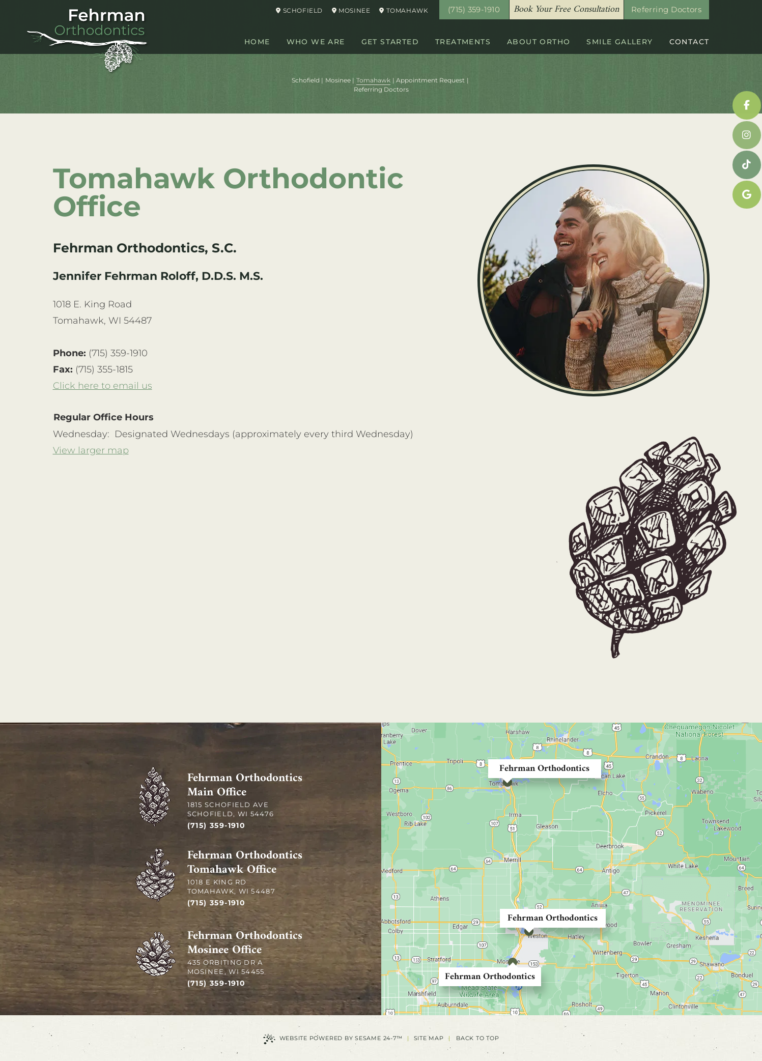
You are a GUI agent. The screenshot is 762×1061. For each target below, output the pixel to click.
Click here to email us (102, 385)
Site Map (429, 1038)
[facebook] (746, 105)
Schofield (299, 10)
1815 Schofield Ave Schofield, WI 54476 (230, 809)
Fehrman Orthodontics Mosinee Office (244, 943)
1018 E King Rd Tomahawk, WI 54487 (231, 886)
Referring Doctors (666, 9)
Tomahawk (403, 10)
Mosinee (351, 10)
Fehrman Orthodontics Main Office (244, 785)
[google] (746, 195)
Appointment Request (430, 80)
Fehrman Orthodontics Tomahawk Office (244, 863)
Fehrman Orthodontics (544, 769)
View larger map (91, 450)
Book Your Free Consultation (566, 9)
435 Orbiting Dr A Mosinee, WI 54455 (226, 967)
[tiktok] (746, 165)
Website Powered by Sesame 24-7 (333, 1039)
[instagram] (746, 135)
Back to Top (477, 1038)
